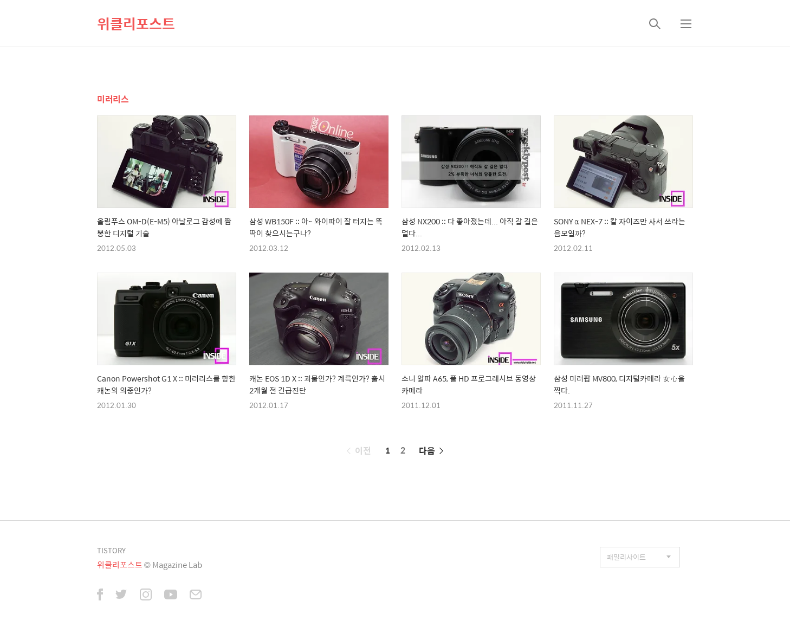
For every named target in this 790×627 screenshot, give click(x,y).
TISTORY (111, 550)
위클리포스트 (136, 23)
